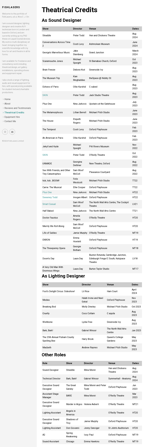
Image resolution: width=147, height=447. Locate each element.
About (7, 103)
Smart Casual (49, 204)
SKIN (45, 95)
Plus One (47, 192)
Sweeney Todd (49, 197)
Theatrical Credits (14, 112)
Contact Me (10, 121)
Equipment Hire (12, 117)
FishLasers (11, 7)
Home (7, 99)
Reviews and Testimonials (17, 108)
